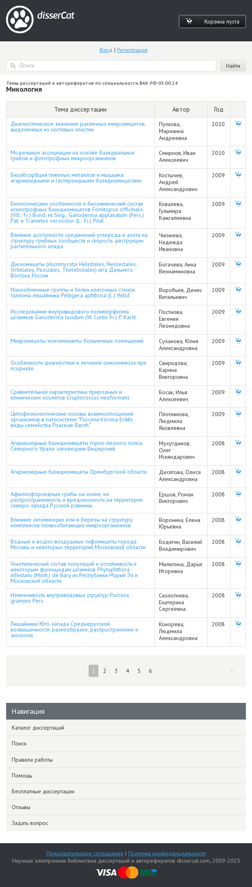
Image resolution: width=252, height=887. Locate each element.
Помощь (22, 775)
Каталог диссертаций (38, 727)
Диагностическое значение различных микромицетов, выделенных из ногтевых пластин (78, 126)
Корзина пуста (221, 21)
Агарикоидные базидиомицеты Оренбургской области (79, 471)
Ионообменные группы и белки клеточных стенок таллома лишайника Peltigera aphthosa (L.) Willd (73, 292)
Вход (106, 50)
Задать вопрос (30, 823)
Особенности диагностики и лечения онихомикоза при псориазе (78, 365)
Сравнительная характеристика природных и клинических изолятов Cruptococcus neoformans (70, 394)
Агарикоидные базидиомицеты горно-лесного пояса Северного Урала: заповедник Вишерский (76, 445)
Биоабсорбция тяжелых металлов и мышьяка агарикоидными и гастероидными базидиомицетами (76, 177)
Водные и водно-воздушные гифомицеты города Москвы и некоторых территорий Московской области (78, 544)
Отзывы (21, 807)
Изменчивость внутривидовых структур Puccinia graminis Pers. (70, 597)
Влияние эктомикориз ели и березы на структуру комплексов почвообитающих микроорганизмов (72, 522)
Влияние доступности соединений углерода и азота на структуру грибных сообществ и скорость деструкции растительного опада (79, 240)
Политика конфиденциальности (167, 853)
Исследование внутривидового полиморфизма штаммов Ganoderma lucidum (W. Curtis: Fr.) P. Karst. (74, 314)
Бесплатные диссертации (43, 791)
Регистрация (132, 50)
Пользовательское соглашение (85, 853)
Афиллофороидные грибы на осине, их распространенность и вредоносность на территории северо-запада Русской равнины (77, 499)
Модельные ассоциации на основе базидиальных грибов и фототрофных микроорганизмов (73, 155)
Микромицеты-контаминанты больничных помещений (77, 340)
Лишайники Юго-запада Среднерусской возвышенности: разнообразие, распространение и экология (74, 629)
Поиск (19, 743)
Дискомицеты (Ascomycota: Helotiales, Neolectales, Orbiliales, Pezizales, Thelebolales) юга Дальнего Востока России (74, 269)
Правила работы (32, 759)
